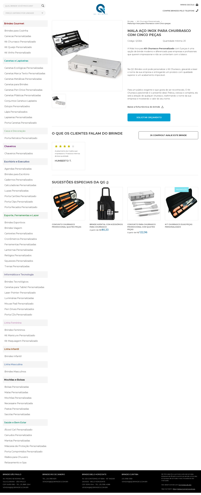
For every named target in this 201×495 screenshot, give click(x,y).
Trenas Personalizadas (16, 266)
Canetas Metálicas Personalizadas (23, 79)
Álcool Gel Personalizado (18, 429)
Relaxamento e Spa (15, 462)
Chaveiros (10, 146)
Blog (175, 489)
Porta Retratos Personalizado (20, 138)
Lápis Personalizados (15, 112)
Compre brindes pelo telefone (180, 10)
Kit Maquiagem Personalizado (21, 341)
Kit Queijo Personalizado (18, 47)
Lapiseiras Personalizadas (18, 117)
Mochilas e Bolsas (14, 379)
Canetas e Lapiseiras (16, 60)
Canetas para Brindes (16, 84)
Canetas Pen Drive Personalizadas (23, 90)
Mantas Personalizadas (17, 440)
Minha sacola (189, 4)
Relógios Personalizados (17, 255)
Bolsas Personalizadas (16, 387)
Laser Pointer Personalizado (20, 292)
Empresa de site (185, 485)
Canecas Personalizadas (17, 36)
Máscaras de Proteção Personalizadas (25, 446)
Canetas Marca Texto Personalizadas (24, 73)
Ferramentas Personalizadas (20, 244)
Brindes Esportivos (14, 222)
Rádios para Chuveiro (16, 457)
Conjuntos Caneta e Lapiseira (20, 101)
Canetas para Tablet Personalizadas (24, 287)
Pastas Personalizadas (16, 409)
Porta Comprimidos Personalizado (23, 451)
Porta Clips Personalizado (18, 201)
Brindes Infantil (13, 356)
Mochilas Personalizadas (17, 398)
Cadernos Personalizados (18, 179)
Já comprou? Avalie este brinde (177, 135)
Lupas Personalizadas (16, 190)
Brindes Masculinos (15, 371)
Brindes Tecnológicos (16, 281)
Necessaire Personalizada (18, 403)
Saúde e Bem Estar (15, 422)
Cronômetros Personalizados (20, 239)
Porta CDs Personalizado (18, 314)
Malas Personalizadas (16, 392)
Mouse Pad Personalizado (19, 303)
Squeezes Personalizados (18, 261)
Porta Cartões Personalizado (20, 196)
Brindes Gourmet (14, 23)
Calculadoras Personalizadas (20, 185)
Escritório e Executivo (16, 161)
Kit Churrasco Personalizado (20, 41)
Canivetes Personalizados (18, 233)
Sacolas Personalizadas (17, 414)
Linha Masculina (13, 364)
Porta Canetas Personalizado (20, 123)
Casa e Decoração (15, 131)
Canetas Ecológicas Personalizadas (23, 68)
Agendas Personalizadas (18, 168)
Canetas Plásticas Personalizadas (22, 95)
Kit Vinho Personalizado (17, 52)
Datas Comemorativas (186, 489)
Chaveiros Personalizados (18, 153)
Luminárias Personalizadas (19, 298)
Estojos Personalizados (17, 106)
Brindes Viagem (13, 228)
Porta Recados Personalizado (20, 207)
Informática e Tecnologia (19, 274)
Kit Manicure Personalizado (19, 335)
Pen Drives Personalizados (19, 309)
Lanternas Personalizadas (18, 250)
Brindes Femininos (14, 330)
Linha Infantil (11, 349)
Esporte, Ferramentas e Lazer (21, 215)
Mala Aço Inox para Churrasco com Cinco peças (149, 23)
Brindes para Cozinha (16, 30)
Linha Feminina (12, 322)
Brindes (131, 21)
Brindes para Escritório (16, 174)
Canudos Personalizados (18, 435)
